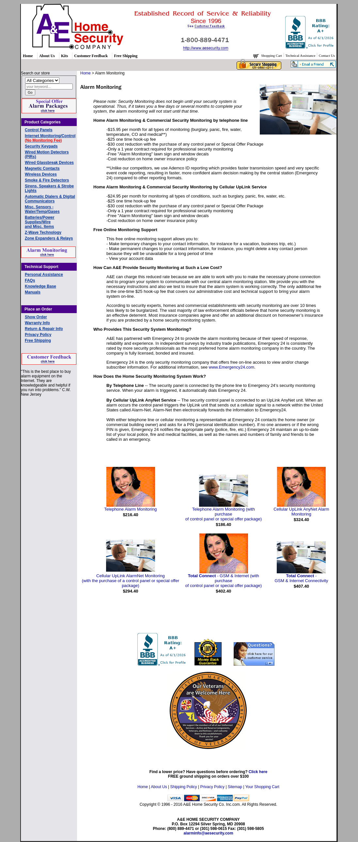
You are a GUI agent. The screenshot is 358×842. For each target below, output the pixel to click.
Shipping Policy (183, 787)
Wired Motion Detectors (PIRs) (47, 154)
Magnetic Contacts (42, 168)
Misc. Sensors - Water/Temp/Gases (42, 209)
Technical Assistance (301, 55)
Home (28, 56)
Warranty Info (37, 323)
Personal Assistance (44, 274)
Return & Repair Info (44, 328)
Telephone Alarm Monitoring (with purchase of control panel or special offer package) (223, 514)
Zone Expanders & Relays (49, 238)
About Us (47, 56)
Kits (64, 56)
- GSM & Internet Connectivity (301, 578)
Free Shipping (125, 56)
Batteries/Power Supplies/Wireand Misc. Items (39, 222)
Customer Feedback (91, 56)
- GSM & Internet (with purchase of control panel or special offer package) (223, 580)
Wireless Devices (41, 174)
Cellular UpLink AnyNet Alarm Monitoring (301, 511)
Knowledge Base (40, 286)
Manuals (32, 292)
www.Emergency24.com (231, 367)
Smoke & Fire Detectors (47, 180)
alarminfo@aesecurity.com (208, 833)
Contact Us (327, 55)
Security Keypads (41, 146)
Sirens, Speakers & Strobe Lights (49, 188)
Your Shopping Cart (262, 787)
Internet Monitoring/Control (50, 138)
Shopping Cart (272, 55)
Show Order (36, 317)
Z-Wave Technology (43, 232)
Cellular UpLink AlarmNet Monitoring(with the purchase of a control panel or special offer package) (130, 580)
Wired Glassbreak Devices (49, 162)
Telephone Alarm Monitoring (130, 509)
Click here (258, 772)
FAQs (30, 280)
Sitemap (235, 787)
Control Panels (39, 130)
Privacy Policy (38, 334)
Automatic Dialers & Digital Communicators (50, 198)
